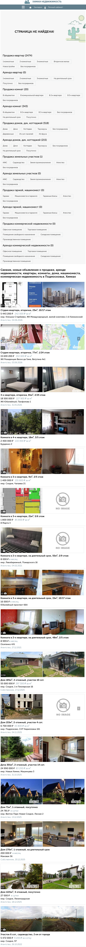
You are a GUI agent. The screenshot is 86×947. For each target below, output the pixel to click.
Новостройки (9, 66)
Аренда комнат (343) (15, 106)
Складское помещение (50, 235)
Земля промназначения (40, 163)
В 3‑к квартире (73, 95)
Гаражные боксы (50, 196)
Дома (5, 129)
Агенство (60, 163)
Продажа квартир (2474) (17, 55)
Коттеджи (28, 129)
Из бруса (43, 134)
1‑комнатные (8, 62)
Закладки (35, 7)
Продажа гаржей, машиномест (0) (23, 190)
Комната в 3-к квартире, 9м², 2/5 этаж (22, 477)
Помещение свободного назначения (19, 235)
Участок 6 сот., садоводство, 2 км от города (25, 934)
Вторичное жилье (61, 62)
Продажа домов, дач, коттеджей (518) (26, 123)
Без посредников (28, 66)
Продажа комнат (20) (15, 89)
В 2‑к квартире (55, 95)
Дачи (15, 129)
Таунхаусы (42, 129)
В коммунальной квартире (31, 95)
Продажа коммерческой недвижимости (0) (29, 224)
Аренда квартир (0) (14, 72)
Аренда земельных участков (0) (22, 173)
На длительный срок (63, 78)
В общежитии (9, 95)
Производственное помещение (17, 239)
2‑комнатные (25, 62)
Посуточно (8, 83)
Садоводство (18, 163)
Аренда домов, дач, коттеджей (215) (25, 140)
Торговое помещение (37, 230)
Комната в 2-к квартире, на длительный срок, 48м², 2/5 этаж (35, 638)
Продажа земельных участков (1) (23, 157)
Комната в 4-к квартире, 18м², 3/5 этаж (23, 437)
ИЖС (5, 163)
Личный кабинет (53, 7)
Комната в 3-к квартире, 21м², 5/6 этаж (22, 516)
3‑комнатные (42, 62)
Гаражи (6, 196)
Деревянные (8, 134)
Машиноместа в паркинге (26, 196)
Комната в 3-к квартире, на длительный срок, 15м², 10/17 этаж (36, 598)
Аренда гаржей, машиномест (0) (22, 207)
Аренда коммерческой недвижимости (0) (28, 245)
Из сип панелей (26, 134)
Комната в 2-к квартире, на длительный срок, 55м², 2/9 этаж (35, 556)
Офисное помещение (12, 230)
